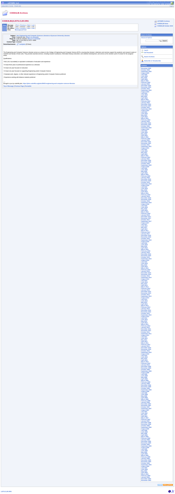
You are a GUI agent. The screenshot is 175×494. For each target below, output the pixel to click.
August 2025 (145, 73)
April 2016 (144, 248)
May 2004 (144, 471)
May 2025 (144, 78)
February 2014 (145, 288)
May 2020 (144, 171)
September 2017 (146, 221)
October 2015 (145, 257)
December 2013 (146, 291)
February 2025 (145, 82)
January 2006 (145, 440)
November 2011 (146, 330)
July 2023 (144, 112)
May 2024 (144, 96)
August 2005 (145, 447)
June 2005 (144, 451)
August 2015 (145, 260)
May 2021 (144, 152)
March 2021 (144, 156)
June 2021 (144, 151)
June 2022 (144, 132)
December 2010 (146, 348)
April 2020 (144, 173)
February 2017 (145, 232)
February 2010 (145, 363)
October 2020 (145, 163)
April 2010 (144, 360)
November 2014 (146, 274)
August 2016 (145, 241)
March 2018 (144, 212)
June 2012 (144, 319)
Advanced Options (146, 37)
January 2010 (145, 365)
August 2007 (145, 410)
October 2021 (145, 145)
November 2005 (146, 443)
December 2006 (146, 422)
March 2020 (144, 174)
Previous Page (19, 86)
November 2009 (146, 368)
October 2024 (145, 89)
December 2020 (146, 160)
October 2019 (145, 182)
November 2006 (146, 424)
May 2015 (144, 265)
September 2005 (146, 446)
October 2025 (145, 70)
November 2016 (146, 237)
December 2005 (146, 441)
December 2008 (146, 385)
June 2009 (144, 376)
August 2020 (145, 167)
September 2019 (146, 184)
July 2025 (144, 74)
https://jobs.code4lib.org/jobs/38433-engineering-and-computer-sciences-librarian (49, 83)
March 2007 (144, 418)
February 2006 (145, 438)
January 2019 (145, 196)
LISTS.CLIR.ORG (6, 491)
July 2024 (144, 93)
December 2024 (146, 85)
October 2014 (145, 276)
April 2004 (144, 472)
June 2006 (144, 432)
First (17, 25)
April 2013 (144, 304)
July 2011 (144, 337)
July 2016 (144, 243)
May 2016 (144, 246)
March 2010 (144, 362)
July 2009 (144, 374)
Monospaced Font (20, 30)
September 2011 (146, 333)
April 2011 (144, 341)
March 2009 (144, 380)
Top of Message (8, 86)
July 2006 (144, 430)
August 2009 (145, 373)
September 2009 (146, 371)
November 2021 (146, 143)
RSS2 (170, 485)
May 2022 (144, 134)
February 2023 (145, 120)
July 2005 (144, 449)
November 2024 (146, 87)
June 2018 (144, 207)
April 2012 (144, 323)
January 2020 (145, 177)
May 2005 (144, 452)
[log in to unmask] (32, 37)
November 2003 (146, 480)
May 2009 (144, 377)
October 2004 (145, 463)
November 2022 (146, 124)
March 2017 (144, 231)
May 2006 (144, 433)
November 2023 (146, 106)
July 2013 (144, 299)
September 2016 (146, 240)
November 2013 (146, 293)
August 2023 (145, 110)
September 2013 (146, 296)
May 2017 (144, 227)
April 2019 (144, 191)
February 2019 (145, 195)
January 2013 (145, 309)
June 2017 (144, 226)
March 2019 (144, 193)
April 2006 (144, 435)
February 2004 (145, 476)
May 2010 (144, 358)
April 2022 (144, 135)
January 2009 (145, 383)
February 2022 (145, 138)
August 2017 (145, 223)
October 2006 (145, 426)
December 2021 (146, 142)
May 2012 (144, 321)
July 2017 (144, 224)
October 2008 (145, 388)
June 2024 (144, 95)
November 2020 (146, 162)
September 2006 (146, 427)
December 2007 (146, 404)
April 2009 (144, 379)
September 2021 (146, 146)
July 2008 (144, 393)
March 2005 (144, 455)
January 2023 (145, 121)
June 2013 (144, 301)
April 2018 (144, 210)
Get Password (148, 52)
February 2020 (145, 176)
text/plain (22, 44)
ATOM (160, 485)
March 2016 (144, 249)
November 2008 (146, 387)
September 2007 (146, 408)
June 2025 (144, 76)
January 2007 (145, 421)
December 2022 (146, 123)
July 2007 (144, 412)
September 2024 (146, 90)
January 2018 (145, 215)
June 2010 (144, 357)
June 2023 (144, 113)
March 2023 (144, 118)
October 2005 (145, 444)
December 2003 (146, 479)
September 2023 (146, 109)
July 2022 (144, 131)
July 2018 (144, 206)
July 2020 (144, 168)
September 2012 (146, 315)
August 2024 (145, 92)
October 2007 (145, 407)
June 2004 (144, 469)
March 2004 (144, 474)
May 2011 (144, 340)
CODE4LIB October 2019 (165, 26)
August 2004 (145, 466)
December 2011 (146, 329)
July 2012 (144, 318)
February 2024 (145, 101)
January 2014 (145, 290)
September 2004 (146, 465)
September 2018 (146, 202)
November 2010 (146, 349)
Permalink (28, 86)
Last (33, 25)
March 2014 (144, 287)
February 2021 (145, 157)
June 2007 (144, 413)
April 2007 (144, 416)
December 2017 (146, 216)
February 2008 (145, 401)
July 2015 (144, 262)
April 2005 (144, 454)
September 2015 (146, 259)
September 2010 (146, 352)
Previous (23, 25)
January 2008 (145, 402)
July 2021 (144, 149)
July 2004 (144, 468)
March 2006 (144, 436)
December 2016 (146, 235)
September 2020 (146, 165)
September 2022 (146, 128)
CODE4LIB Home (162, 23)
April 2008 (144, 397)
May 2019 (144, 190)
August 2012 (145, 316)
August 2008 (145, 391)
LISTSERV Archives (163, 21)
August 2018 (145, 204)
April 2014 (144, 285)
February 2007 (145, 419)
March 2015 (144, 268)
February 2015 (145, 270)
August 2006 (145, 429)
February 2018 (145, 213)
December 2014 (146, 273)
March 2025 (144, 81)
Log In (146, 50)
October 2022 (145, 126)
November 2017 (146, 218)
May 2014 (144, 284)
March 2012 (144, 324)
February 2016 (145, 251)
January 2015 (145, 271)
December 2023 (146, 104)
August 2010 (145, 354)
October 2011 (145, 332)
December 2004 (146, 460)
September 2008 (146, 390)
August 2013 (145, 298)
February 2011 (145, 344)
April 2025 (144, 79)
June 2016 (144, 245)
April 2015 (144, 266)
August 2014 (145, 279)
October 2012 (145, 313)
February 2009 (145, 382)
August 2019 (145, 185)
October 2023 (145, 107)
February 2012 (145, 326)
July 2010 (144, 355)
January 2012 (145, 327)
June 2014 (144, 282)
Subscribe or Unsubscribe (152, 61)
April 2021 (144, 154)
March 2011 (144, 343)
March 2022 (144, 137)
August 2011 (145, 335)
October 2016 (145, 238)
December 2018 (146, 198)
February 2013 (145, 307)
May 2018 (144, 209)
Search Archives (146, 35)
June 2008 (144, 394)
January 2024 (145, 103)
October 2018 (145, 201)
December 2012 (146, 310)
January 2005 (145, 458)
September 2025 (146, 71)
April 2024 (144, 98)
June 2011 (144, 338)
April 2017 (144, 229)
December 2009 (146, 366)
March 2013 (144, 305)
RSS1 (165, 485)
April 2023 (144, 117)
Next (28, 25)
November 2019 (146, 181)
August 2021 (145, 148)
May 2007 (144, 415)
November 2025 (146, 68)
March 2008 (144, 399)
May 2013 (144, 302)
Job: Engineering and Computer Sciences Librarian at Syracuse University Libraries (43, 35)
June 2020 (144, 170)
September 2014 (146, 277)
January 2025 (145, 84)
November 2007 (146, 405)
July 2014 (144, 280)
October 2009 (145, 369)
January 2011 (145, 346)
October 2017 (145, 220)
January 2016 (145, 252)
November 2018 (146, 199)
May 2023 (144, 115)
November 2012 (146, 312)
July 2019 (144, 187)
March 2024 (144, 99)
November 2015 (146, 255)
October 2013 (145, 294)
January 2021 (145, 159)
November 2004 (146, 461)
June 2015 (144, 263)
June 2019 (144, 188)
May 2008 (144, 396)
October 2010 (145, 351)
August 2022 (145, 129)
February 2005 (145, 457)
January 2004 (145, 477)
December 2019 (146, 179)
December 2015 (146, 254)
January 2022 (145, 140)
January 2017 (145, 234)
